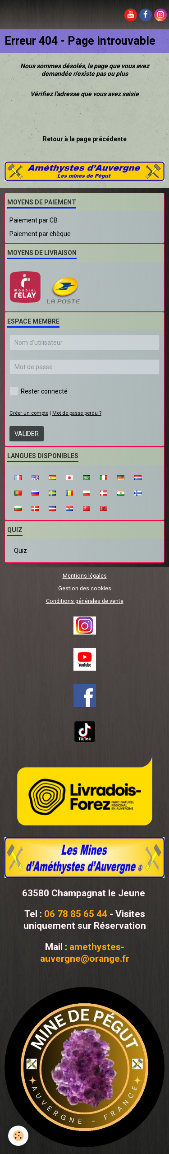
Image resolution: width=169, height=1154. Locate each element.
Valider (26, 433)
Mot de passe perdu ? (76, 413)
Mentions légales (85, 575)
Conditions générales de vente (84, 601)
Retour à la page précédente (85, 139)
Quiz (20, 550)
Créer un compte (28, 413)
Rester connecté (38, 391)
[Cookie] (18, 1136)
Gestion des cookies (84, 588)
